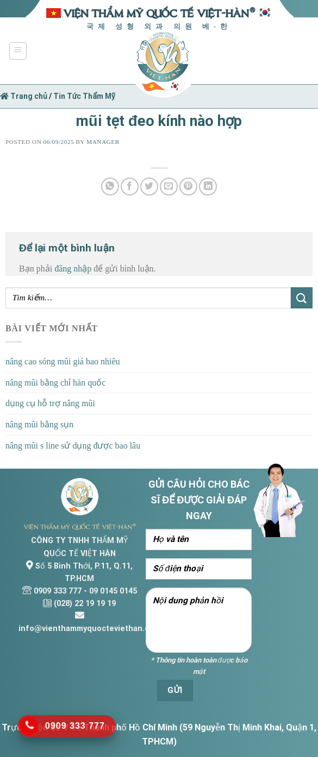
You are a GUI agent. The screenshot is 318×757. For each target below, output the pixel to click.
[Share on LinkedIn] (208, 186)
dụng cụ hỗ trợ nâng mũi (50, 403)
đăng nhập (72, 268)
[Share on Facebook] (130, 186)
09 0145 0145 (113, 591)
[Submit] (302, 297)
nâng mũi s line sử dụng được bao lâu (72, 445)
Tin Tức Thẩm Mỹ (84, 96)
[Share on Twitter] (149, 186)
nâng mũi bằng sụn (39, 424)
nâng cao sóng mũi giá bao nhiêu (62, 361)
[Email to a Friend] (169, 186)
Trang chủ (23, 96)
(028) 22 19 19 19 (85, 603)
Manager (102, 141)
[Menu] (18, 51)
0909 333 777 (58, 591)
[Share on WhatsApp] (110, 186)
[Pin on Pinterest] (188, 186)
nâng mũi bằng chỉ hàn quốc (55, 382)
